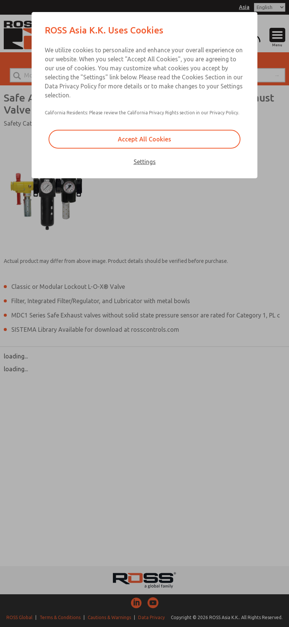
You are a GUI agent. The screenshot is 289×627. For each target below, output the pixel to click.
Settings (145, 161)
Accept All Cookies (144, 139)
